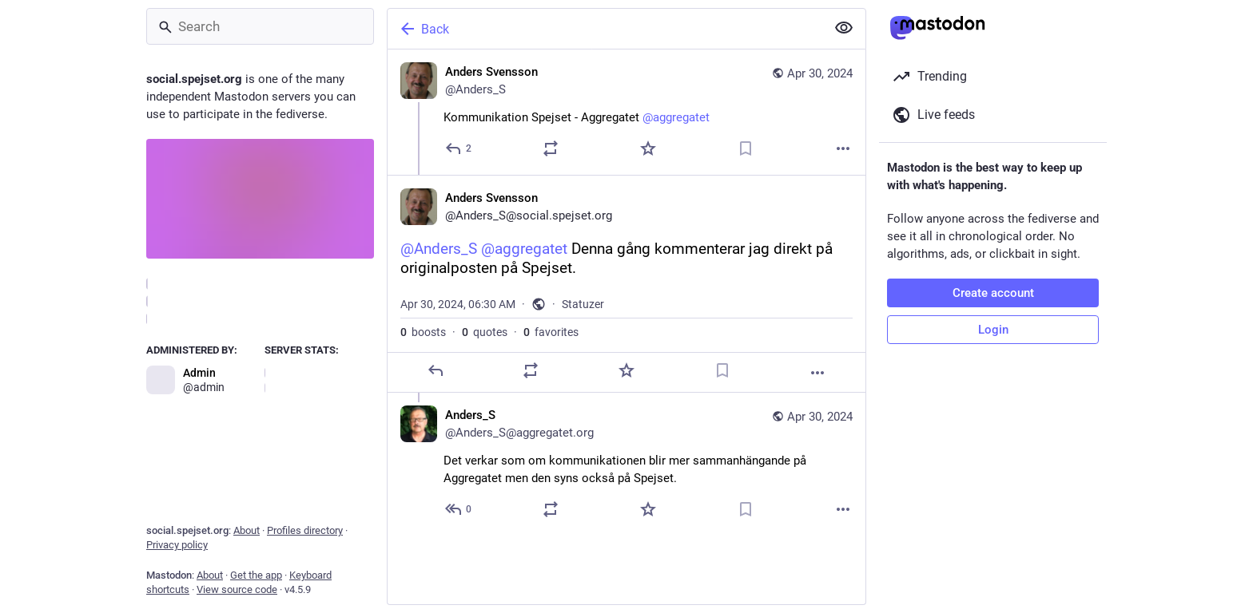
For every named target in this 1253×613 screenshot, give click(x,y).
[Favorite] (648, 148)
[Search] (260, 26)
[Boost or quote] (550, 148)
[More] (843, 148)
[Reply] (459, 148)
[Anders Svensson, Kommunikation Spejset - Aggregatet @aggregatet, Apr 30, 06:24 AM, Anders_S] (626, 112)
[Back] (605, 29)
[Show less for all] (843, 28)
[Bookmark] (745, 148)
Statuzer (583, 304)
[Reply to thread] (459, 509)
